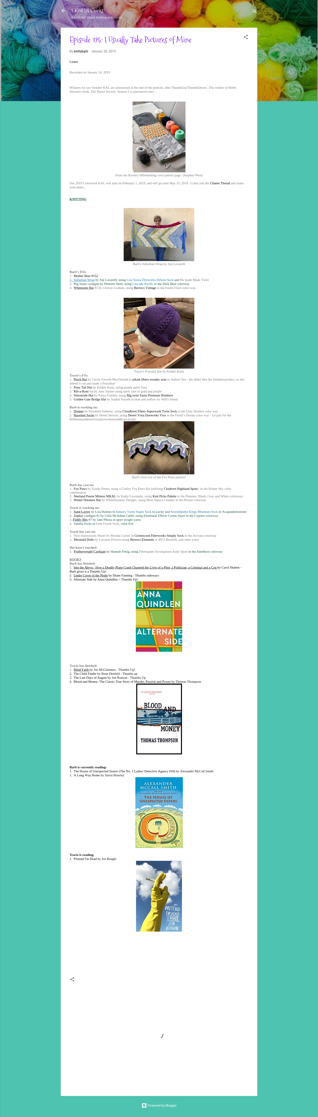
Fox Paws (80, 488)
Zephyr (78, 515)
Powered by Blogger (159, 1105)
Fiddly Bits (80, 519)
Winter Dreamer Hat (87, 500)
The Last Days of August (90, 677)
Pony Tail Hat (83, 387)
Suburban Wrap (84, 280)
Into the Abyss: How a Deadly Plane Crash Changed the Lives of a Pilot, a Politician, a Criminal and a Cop (146, 567)
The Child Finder (85, 673)
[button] (245, 37)
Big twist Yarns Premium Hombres (150, 395)
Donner (79, 411)
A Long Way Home (87, 775)
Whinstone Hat (84, 288)
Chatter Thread (220, 183)
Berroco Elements (142, 539)
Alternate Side (83, 579)
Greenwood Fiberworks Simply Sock (159, 535)
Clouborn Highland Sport (181, 488)
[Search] (254, 12)
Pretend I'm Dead (85, 859)
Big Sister (80, 284)
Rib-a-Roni (81, 391)
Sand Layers (82, 511)
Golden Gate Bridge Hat (90, 399)
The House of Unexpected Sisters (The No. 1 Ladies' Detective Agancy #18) (124, 771)
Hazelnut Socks (84, 415)
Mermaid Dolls (84, 539)
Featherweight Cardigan (90, 551)
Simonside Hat (83, 395)
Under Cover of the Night (91, 575)
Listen (74, 61)
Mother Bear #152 (86, 276)
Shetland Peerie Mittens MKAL (95, 496)
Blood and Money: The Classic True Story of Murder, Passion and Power (122, 681)
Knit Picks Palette (164, 496)
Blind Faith (82, 669)
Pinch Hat (80, 379)
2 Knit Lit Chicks (87, 10)
